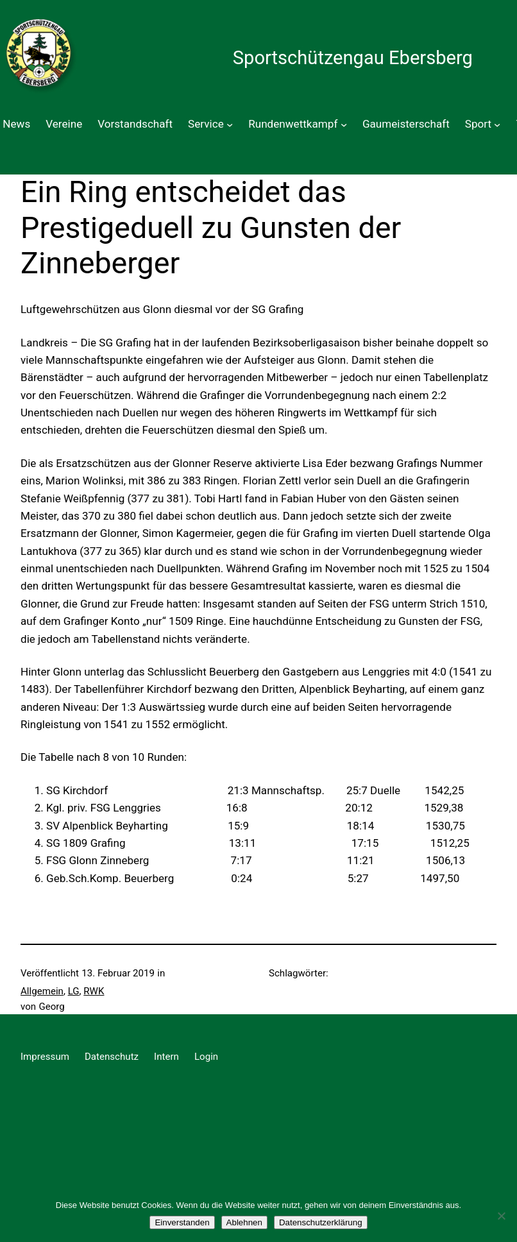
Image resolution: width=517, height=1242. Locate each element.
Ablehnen (244, 1222)
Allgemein (42, 991)
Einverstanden (182, 1222)
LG (74, 991)
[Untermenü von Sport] (497, 124)
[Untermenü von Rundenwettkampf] (344, 124)
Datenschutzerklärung (320, 1222)
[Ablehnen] (501, 1215)
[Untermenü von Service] (229, 124)
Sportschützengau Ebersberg (353, 58)
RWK (93, 991)
